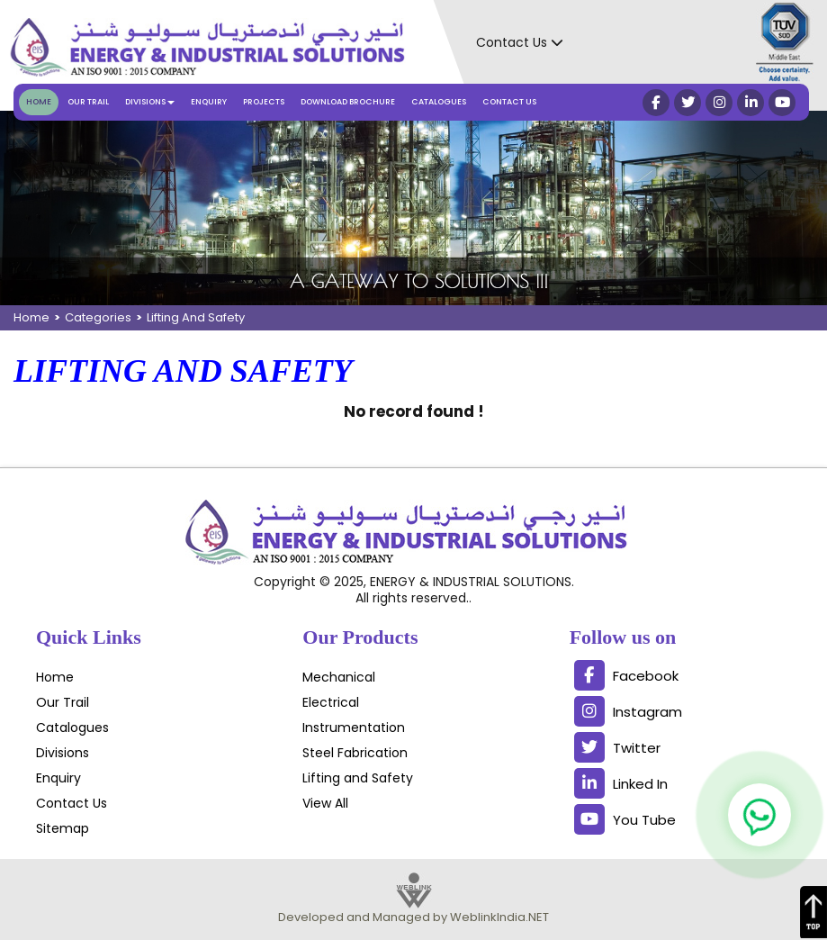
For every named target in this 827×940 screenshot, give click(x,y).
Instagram (628, 711)
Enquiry (209, 101)
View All (325, 803)
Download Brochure (348, 101)
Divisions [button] (150, 101)
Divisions (62, 753)
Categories (98, 317)
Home (38, 101)
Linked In (621, 783)
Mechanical (338, 677)
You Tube (625, 819)
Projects (263, 101)
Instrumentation (353, 728)
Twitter (617, 747)
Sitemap (62, 828)
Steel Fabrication (355, 753)
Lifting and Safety (357, 778)
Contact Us (509, 101)
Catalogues (438, 101)
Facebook (626, 675)
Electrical (330, 702)
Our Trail (88, 101)
